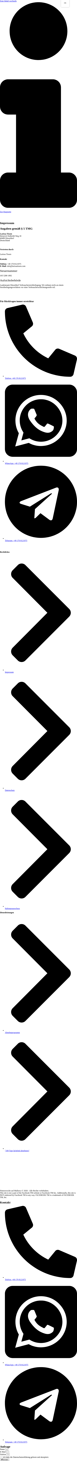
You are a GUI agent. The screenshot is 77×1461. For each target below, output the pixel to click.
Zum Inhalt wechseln (8, 1)
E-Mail (3, 1452)
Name (2, 1449)
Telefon (3, 1454)
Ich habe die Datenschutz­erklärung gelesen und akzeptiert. (26, 1457)
